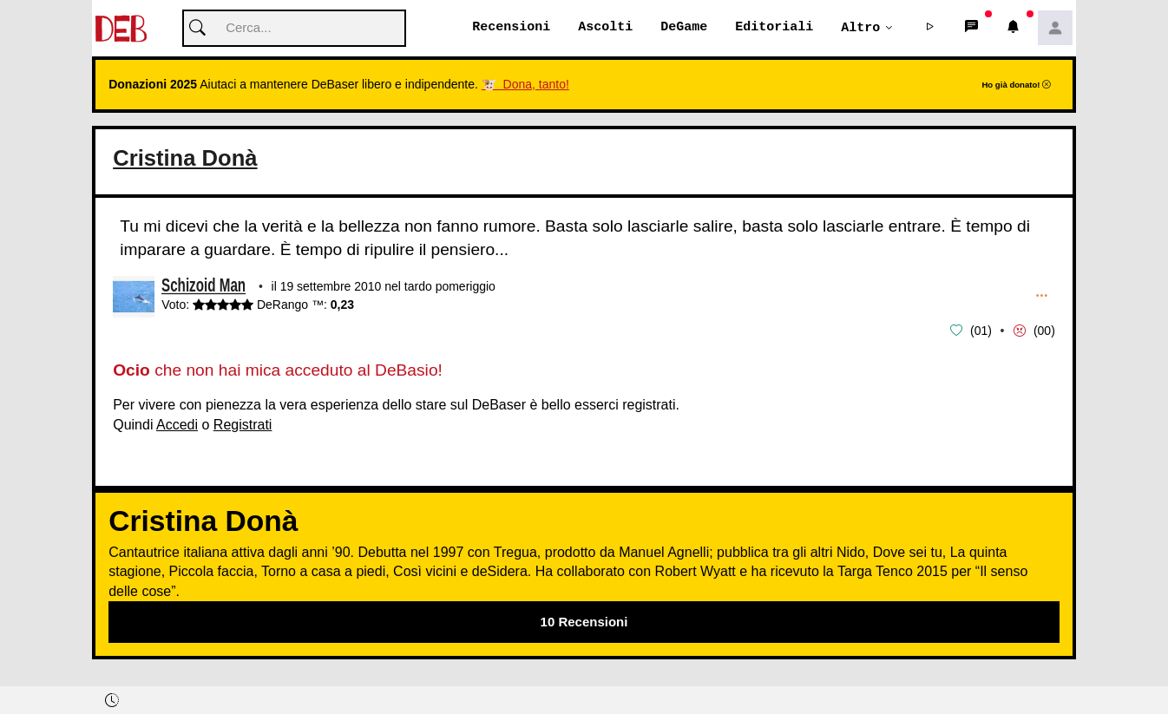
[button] (930, 28)
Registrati (242, 424)
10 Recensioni (584, 621)
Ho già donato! (1016, 85)
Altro (860, 27)
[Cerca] (294, 29)
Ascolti (605, 27)
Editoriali (774, 27)
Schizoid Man (203, 288)
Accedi (177, 424)
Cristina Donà (185, 159)
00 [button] (1045, 330)
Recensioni (511, 27)
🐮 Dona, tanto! (525, 85)
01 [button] (981, 330)
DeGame (683, 27)
